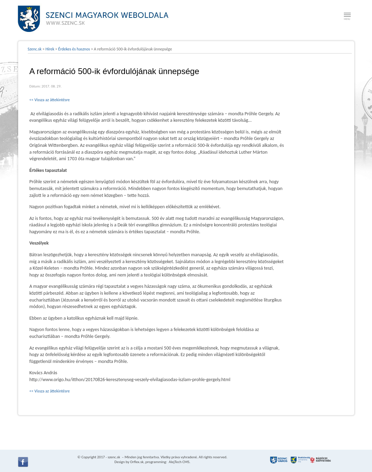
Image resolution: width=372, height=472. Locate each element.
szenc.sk (114, 457)
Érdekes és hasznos (74, 49)
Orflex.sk (136, 462)
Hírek (49, 49)
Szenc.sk (35, 49)
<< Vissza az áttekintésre (50, 99)
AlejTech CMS (178, 462)
